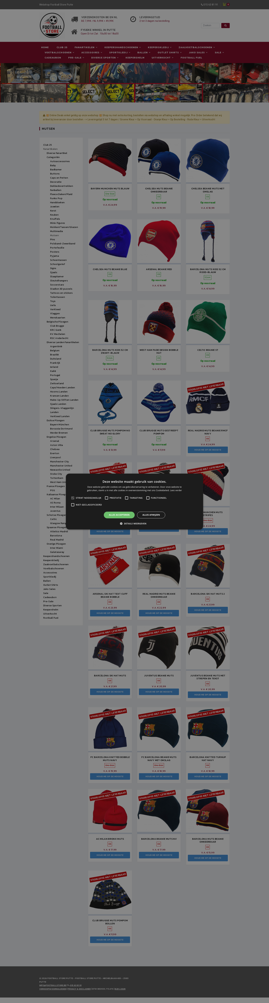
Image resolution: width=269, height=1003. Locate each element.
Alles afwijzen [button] (151, 514)
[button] (134, 523)
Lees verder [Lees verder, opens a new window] (176, 490)
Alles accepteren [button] (119, 514)
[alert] (134, 501)
